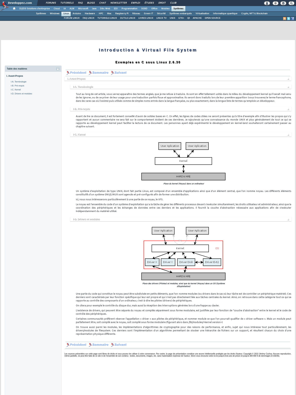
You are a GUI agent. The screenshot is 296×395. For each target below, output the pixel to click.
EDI (116, 8)
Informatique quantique (225, 13)
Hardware (90, 13)
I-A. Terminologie (18, 82)
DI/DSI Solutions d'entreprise (34, 8)
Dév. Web (105, 8)
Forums (50, 3)
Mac (109, 13)
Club (173, 3)
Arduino (77, 13)
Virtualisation (202, 13)
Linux (66, 13)
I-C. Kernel (16, 89)
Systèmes (178, 8)
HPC (101, 13)
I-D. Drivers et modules (21, 93)
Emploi (135, 3)
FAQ (80, 3)
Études (149, 3)
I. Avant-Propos (14, 76)
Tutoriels (67, 3)
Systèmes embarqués (180, 13)
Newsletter (118, 3)
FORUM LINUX (72, 18)
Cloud (57, 8)
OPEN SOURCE (212, 18)
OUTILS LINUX (127, 18)
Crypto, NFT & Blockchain (254, 13)
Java (94, 8)
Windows (55, 13)
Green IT (148, 13)
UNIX (172, 18)
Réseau (136, 13)
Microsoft (83, 8)
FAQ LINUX (88, 18)
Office (154, 8)
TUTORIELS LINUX (107, 18)
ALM (72, 8)
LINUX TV (161, 18)
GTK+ (181, 18)
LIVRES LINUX (145, 18)
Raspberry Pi (121, 13)
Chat (102, 3)
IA (64, 8)
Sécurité (161, 13)
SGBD (144, 8)
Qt (188, 18)
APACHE (197, 18)
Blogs (91, 3)
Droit (162, 3)
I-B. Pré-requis (17, 85)
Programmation (129, 8)
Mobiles (165, 8)
